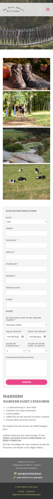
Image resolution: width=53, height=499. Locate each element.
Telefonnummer (13, 287)
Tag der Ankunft (14, 331)
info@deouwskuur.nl (29, 474)
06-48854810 (36, 478)
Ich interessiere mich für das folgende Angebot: (23, 318)
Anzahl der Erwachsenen (13, 344)
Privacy (21, 491)
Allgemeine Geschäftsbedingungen (26, 494)
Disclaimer (30, 491)
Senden (26, 382)
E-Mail (9, 299)
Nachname (12, 240)
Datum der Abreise (37, 331)
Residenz (11, 276)
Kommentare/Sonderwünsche (20, 357)
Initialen (9, 228)
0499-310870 (23, 478)
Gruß (9, 217)
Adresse (10, 252)
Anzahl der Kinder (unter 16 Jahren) (37, 344)
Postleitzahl (12, 264)
